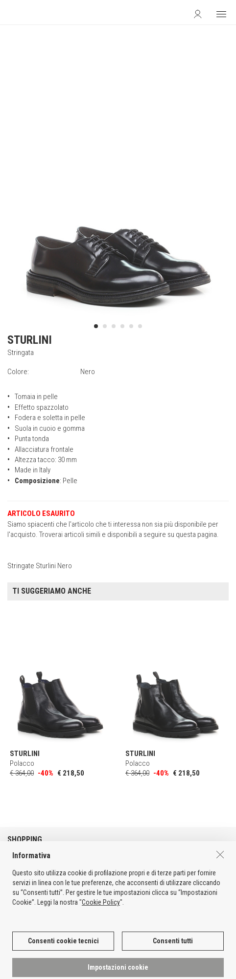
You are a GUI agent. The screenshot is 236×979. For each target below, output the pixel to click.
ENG (99, 960)
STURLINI (29, 340)
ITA (87, 960)
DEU (111, 960)
